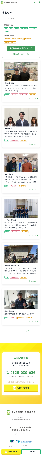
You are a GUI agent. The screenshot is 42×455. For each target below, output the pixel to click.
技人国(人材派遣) (17, 39)
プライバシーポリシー (21, 434)
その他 (7, 31)
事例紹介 (29, 427)
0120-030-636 (23, 372)
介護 (6, 28)
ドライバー (33, 28)
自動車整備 (24, 28)
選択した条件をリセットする (21, 54)
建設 (11, 28)
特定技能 (7, 39)
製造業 (16, 28)
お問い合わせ (25, 430)
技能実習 (28, 39)
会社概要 (15, 430)
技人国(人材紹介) (10, 42)
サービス (20, 427)
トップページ (5, 18)
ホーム (12, 427)
